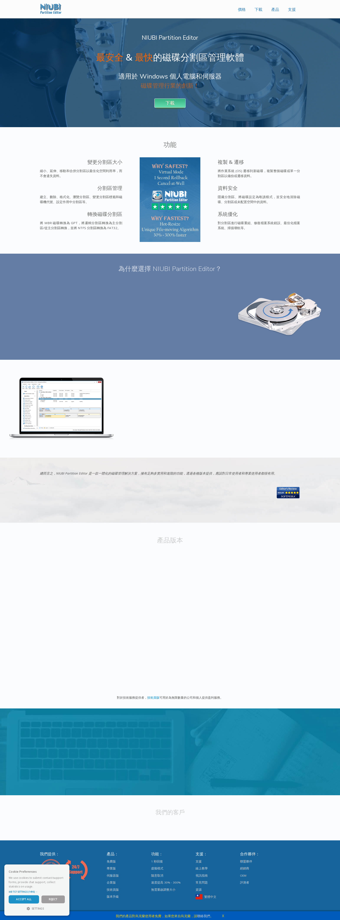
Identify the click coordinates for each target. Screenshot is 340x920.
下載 (258, 9)
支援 (292, 9)
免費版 (111, 861)
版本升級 (113, 897)
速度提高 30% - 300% (166, 882)
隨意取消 (157, 875)
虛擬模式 (157, 868)
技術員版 (153, 698)
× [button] (64, 869)
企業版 (111, 882)
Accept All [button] (23, 899)
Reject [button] (53, 899)
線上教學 (202, 868)
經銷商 (244, 868)
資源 (199, 890)
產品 (275, 9)
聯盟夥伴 (246, 861)
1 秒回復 (157, 861)
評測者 (244, 882)
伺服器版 (113, 875)
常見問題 (202, 882)
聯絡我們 (203, 916)
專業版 (111, 868)
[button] (37, 892)
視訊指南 (202, 875)
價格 (242, 9)
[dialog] (36, 890)
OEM (243, 875)
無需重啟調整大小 (163, 890)
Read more (41, 886)
